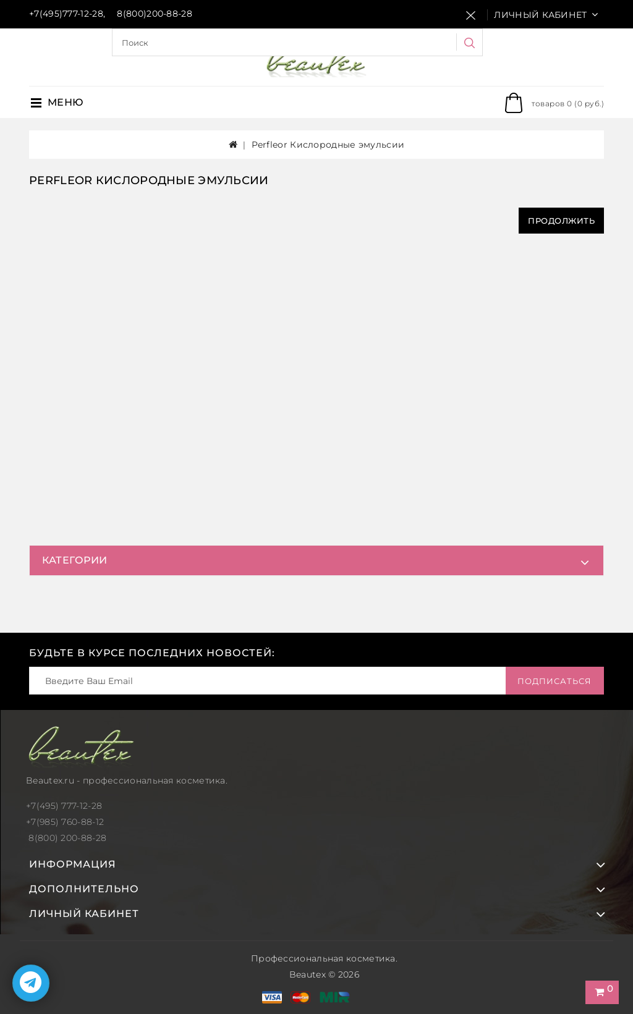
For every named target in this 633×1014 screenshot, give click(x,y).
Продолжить (561, 221)
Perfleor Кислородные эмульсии (328, 144)
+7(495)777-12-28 (66, 13)
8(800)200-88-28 (154, 13)
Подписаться (554, 681)
